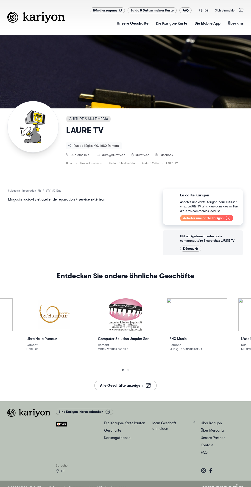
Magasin (14, 190)
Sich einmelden (225, 10)
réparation (29, 190)
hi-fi (41, 190)
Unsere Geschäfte (91, 163)
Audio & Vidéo (150, 163)
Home (69, 163)
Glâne (57, 190)
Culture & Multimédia (122, 163)
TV (48, 190)
